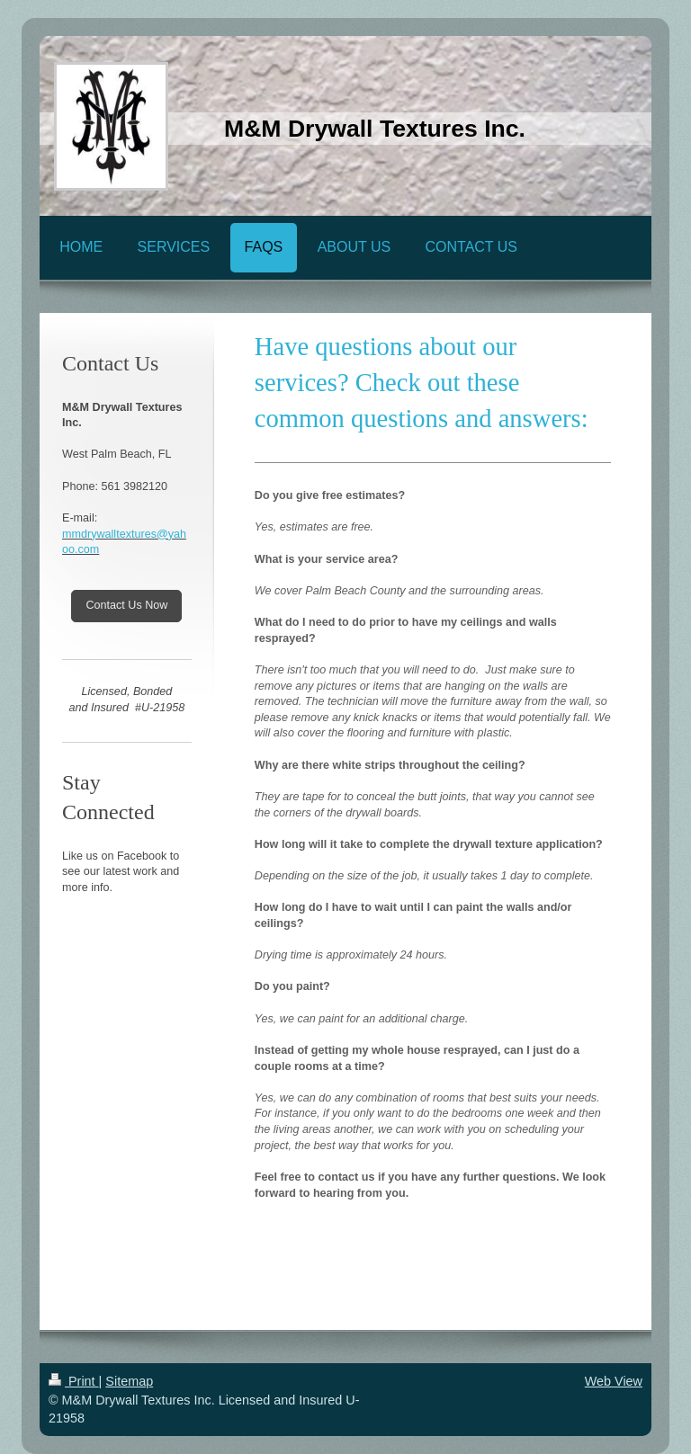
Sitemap (129, 1381)
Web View (613, 1381)
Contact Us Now (126, 605)
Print (74, 1381)
